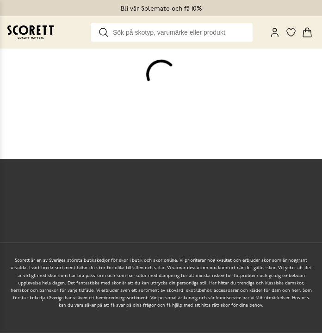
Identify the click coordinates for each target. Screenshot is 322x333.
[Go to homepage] (30, 32)
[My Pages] (274, 32)
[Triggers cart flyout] (307, 32)
